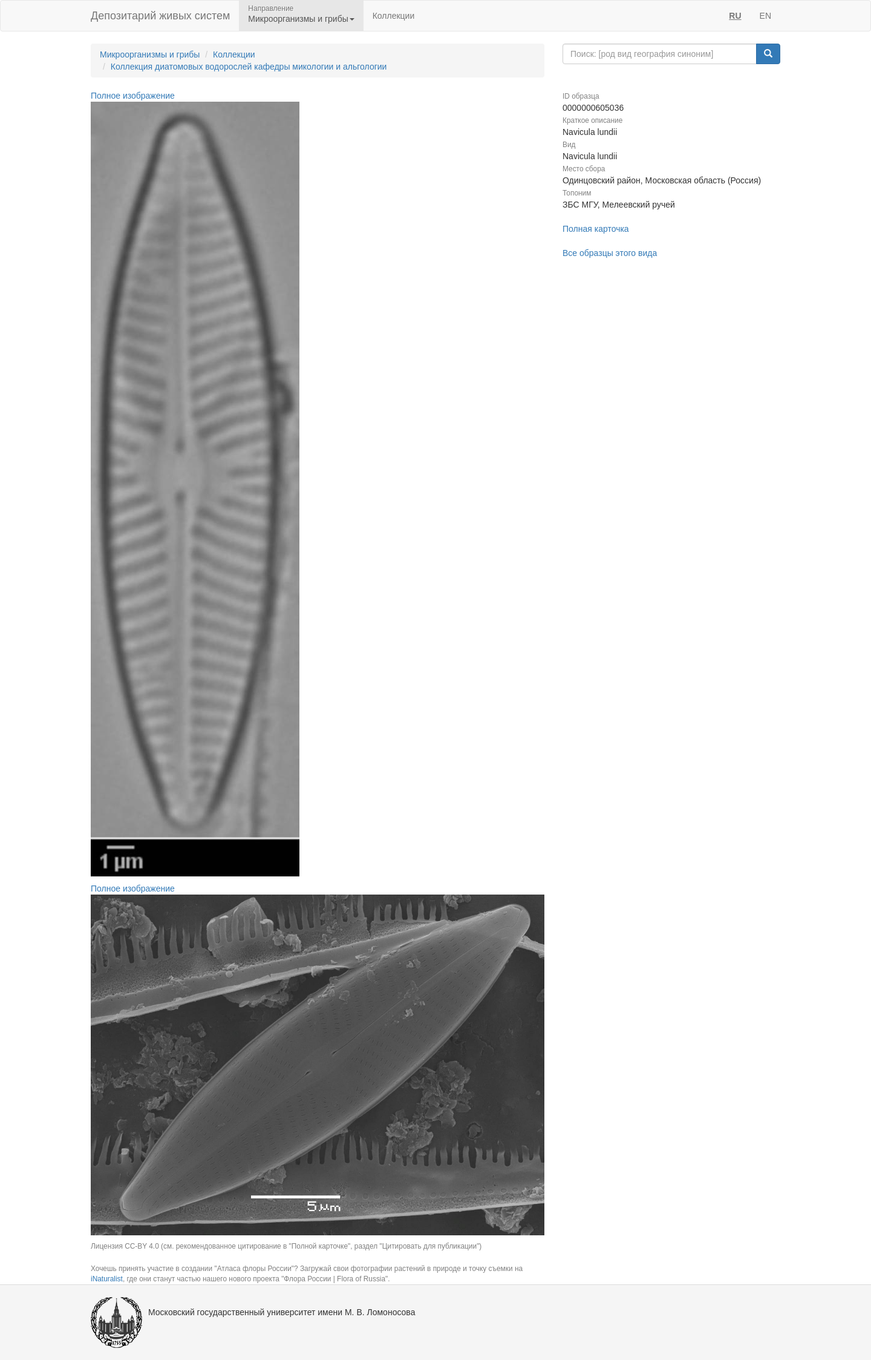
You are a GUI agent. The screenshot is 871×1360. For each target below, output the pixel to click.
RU (735, 16)
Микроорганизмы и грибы (150, 54)
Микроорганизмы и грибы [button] (301, 19)
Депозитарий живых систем (160, 16)
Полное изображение (133, 95)
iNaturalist (107, 1279)
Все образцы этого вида (610, 253)
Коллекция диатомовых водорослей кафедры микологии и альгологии (249, 66)
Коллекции (394, 16)
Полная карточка (596, 229)
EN (765, 16)
